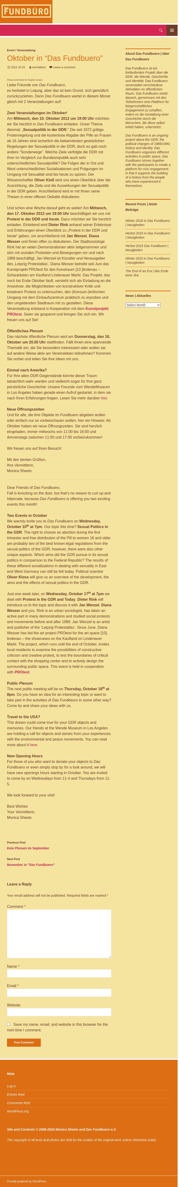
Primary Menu (172, 30)
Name (13, 966)
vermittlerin (39, 67)
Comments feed (18, 1103)
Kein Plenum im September (59, 845)
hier (104, 398)
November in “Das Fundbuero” (59, 861)
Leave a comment (64, 67)
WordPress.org (18, 1111)
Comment (16, 907)
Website (14, 1005)
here (33, 745)
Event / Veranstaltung (21, 50)
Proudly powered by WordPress (26, 1181)
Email (13, 986)
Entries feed (15, 1094)
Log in (11, 1086)
